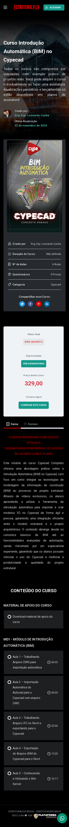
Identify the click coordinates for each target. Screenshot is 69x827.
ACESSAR (53, 7)
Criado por (19, 243)
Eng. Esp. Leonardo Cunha (32, 115)
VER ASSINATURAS (33, 363)
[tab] (12, 424)
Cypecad (56, 284)
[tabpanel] (33, 505)
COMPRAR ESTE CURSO (34, 405)
